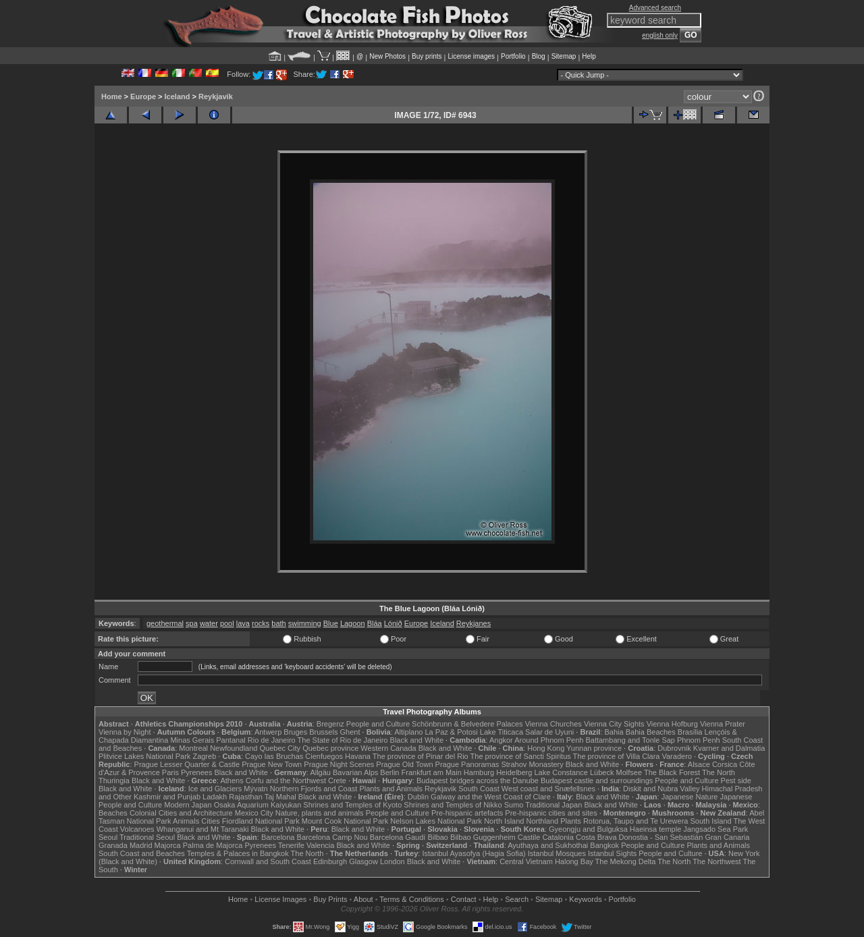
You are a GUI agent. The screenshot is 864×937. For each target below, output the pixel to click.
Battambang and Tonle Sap (630, 740)
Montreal (193, 748)
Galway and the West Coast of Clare (491, 797)
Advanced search (655, 7)
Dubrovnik (674, 748)
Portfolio (513, 56)
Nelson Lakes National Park (436, 821)
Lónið (393, 623)
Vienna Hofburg (672, 724)
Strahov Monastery (532, 764)
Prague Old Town (404, 764)
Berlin (389, 772)
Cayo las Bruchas (274, 756)
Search (517, 899)
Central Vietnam (526, 861)
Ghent (350, 732)
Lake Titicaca (501, 732)
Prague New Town (272, 764)
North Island (504, 821)
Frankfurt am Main (432, 772)
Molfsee (629, 772)
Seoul (108, 837)
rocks (260, 623)
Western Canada (388, 748)
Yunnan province (594, 748)
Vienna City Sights (614, 724)
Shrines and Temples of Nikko (453, 805)
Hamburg (479, 772)
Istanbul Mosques (557, 853)
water (209, 623)
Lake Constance (561, 772)
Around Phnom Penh (548, 740)
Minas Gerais (192, 740)
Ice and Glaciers (215, 789)
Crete (337, 780)
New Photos (387, 56)
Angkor (501, 740)
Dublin (418, 797)
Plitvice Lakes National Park (144, 756)
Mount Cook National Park (345, 821)
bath (278, 623)
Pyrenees (196, 772)
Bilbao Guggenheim (483, 837)
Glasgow (363, 861)
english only (660, 35)
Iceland (177, 96)
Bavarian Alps (355, 772)
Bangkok (604, 845)
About (363, 899)
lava (243, 623)
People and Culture (378, 724)
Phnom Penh (698, 740)
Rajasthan (246, 797)
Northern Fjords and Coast (314, 789)
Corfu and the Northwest (286, 780)
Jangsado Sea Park (715, 829)
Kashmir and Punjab (167, 797)
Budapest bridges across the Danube (477, 780)
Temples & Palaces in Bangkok (238, 853)
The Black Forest (672, 772)
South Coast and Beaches (142, 853)
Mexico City (254, 813)
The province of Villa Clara (616, 756)
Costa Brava (596, 837)
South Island (711, 821)
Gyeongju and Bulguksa (588, 829)
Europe (143, 96)
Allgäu (320, 772)
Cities (210, 821)
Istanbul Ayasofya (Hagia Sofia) (473, 853)
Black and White (416, 740)
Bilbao (437, 837)
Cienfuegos (324, 756)
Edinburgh (330, 861)
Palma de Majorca (213, 845)
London (392, 861)
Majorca (168, 845)
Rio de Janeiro (272, 740)
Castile (529, 837)
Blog (538, 56)
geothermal (165, 623)
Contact (464, 899)
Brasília (690, 732)
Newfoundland (233, 748)
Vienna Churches (553, 724)
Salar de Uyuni (549, 732)
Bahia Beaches (651, 732)
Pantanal (230, 740)
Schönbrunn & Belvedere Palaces (467, 724)
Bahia (614, 732)
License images (471, 56)
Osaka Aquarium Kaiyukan (258, 805)
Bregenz (330, 724)
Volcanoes (137, 829)
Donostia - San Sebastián (661, 837)
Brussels (323, 732)
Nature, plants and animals (319, 813)
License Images (280, 899)
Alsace (699, 764)
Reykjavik (215, 96)
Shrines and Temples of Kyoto (352, 805)
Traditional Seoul (147, 837)
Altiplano (408, 732)
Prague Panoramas (467, 764)
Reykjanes (473, 623)
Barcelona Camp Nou (332, 837)
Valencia (320, 845)
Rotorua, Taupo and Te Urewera (635, 821)
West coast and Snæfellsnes (548, 789)
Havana (358, 756)
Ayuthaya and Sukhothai (548, 845)
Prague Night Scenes (339, 764)
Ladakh (214, 797)
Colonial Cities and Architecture (181, 813)
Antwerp (267, 732)
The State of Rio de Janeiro (343, 740)
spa (192, 623)
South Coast (479, 789)
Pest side (736, 780)
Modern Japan (187, 805)
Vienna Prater (722, 724)
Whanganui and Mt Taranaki (203, 829)
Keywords (585, 899)
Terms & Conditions (411, 899)
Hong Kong (545, 748)
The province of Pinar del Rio (420, 756)
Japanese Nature (690, 797)
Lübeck (602, 772)
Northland (542, 821)
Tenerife (291, 845)
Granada (113, 845)
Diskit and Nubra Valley (661, 789)
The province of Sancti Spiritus (520, 756)
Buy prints (426, 56)
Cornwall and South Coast (268, 861)
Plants (570, 821)
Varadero (676, 756)
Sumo (514, 805)
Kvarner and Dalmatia (729, 748)
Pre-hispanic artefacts (467, 813)
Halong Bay (574, 861)
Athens (231, 780)
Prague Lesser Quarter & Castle (187, 764)
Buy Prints (330, 899)
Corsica (724, 764)
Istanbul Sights (612, 853)
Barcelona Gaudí (398, 837)
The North (718, 772)
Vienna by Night (125, 732)
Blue (330, 623)
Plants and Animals (391, 789)
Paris (170, 772)
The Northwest (717, 861)
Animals (186, 821)
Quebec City (280, 748)
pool (227, 623)
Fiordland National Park (261, 821)
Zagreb (204, 756)
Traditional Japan (553, 805)
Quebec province (330, 748)
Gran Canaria (727, 837)
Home (111, 96)
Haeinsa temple (655, 829)
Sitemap (563, 56)
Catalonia (557, 837)
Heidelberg (514, 772)
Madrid (141, 845)
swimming (304, 623)
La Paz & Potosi (451, 732)
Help (589, 56)
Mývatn (255, 789)
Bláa (374, 623)
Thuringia (114, 780)
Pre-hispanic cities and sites (551, 813)
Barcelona (278, 837)
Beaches (113, 813)
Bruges (295, 732)
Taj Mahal (280, 797)
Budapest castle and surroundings (597, 780)
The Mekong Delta (625, 861)
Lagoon (352, 623)
